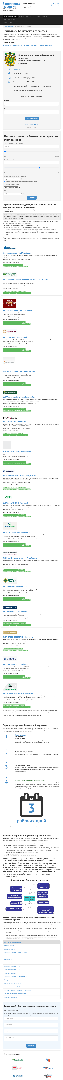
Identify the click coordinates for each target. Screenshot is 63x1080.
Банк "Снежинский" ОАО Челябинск (17, 253)
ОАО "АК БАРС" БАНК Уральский (15, 503)
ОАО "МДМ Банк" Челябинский (15, 337)
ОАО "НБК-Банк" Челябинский (15, 586)
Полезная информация (27, 16)
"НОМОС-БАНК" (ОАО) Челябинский (17, 451)
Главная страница (8, 26)
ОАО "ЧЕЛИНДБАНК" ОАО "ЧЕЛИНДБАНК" (19, 476)
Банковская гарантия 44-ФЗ (11, 973)
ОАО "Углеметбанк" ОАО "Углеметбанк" (18, 693)
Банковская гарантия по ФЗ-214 (12, 966)
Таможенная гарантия (9, 949)
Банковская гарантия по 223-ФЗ (12, 969)
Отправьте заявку (20, 735)
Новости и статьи (9, 19)
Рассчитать (31, 198)
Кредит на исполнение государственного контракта (17, 990)
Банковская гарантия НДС (10, 997)
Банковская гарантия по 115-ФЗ (12, 987)
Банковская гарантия (10, 16)
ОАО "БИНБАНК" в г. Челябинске (15, 664)
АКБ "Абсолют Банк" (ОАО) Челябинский (19, 371)
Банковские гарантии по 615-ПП (12, 983)
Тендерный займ (8, 963)
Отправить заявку (32, 118)
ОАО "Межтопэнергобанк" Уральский (17, 310)
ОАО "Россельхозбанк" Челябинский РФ (19, 397)
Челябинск (56, 3)
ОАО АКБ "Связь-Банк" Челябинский (17, 532)
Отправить (31, 1046)
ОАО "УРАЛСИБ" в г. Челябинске (15, 611)
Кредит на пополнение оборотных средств (15, 993)
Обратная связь (8, 23)
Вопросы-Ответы (42, 16)
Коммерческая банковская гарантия (13, 980)
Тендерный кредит (9, 959)
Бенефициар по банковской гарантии (15, 176)
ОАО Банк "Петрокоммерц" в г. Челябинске (20, 558)
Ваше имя (6, 100)
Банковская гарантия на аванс (11, 956)
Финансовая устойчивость (11, 184)
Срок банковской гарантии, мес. (13, 160)
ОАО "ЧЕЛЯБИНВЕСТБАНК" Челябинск (18, 637)
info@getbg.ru (55, 5)
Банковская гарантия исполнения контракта (15, 952)
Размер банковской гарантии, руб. (14, 143)
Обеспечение (8, 191)
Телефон (6, 109)
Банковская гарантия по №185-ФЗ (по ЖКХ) (15, 976)
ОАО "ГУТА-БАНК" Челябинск (14, 421)
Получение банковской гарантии (12, 942)
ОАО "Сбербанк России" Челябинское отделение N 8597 (25, 279)
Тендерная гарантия (9, 945)
